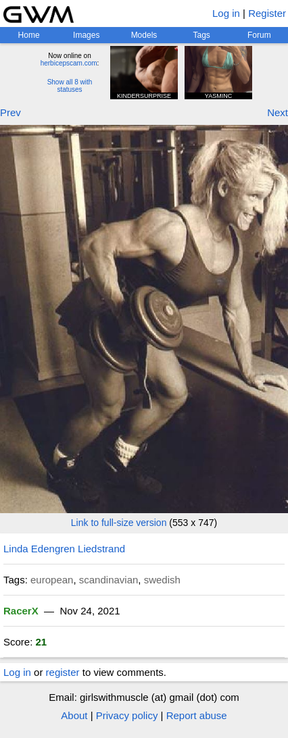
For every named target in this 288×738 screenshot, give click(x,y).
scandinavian (109, 579)
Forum (259, 35)
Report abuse (196, 715)
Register (267, 13)
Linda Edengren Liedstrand (64, 548)
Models (144, 35)
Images (86, 35)
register (63, 672)
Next (277, 112)
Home (29, 35)
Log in (226, 13)
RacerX (21, 610)
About (74, 715)
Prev (10, 112)
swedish (162, 579)
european (51, 579)
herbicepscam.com (69, 63)
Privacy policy (127, 715)
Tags (201, 35)
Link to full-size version (119, 522)
